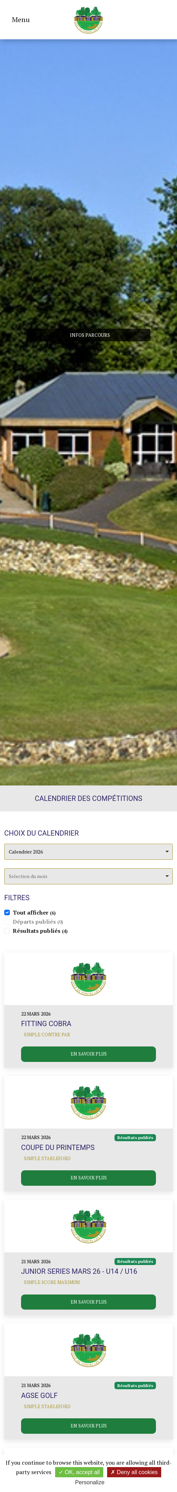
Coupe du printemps (57, 1147)
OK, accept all (79, 1472)
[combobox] (88, 852)
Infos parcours (90, 335)
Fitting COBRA (46, 1023)
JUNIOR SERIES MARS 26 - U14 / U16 (79, 1271)
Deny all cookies (134, 1472)
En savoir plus (89, 1054)
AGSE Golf (39, 1395)
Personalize (90, 1482)
